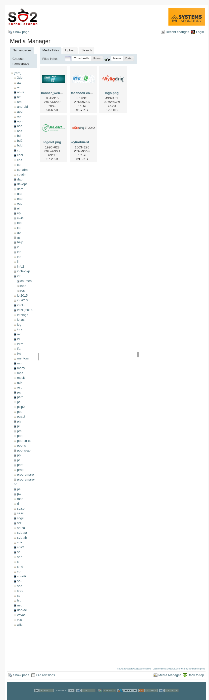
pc (18, 402)
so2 (19, 581)
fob (19, 223)
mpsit (21, 378)
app (19, 121)
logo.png (112, 93)
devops (22, 184)
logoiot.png (52, 142)
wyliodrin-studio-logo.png (91, 142)
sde (19, 542)
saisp (20, 508)
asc (19, 126)
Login (200, 32)
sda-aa (22, 532)
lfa (18, 348)
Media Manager (169, 675)
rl (18, 503)
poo (19, 436)
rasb (20, 499)
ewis (20, 218)
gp (18, 232)
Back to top (196, 675)
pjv (19, 421)
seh (19, 557)
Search (86, 50)
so (18, 571)
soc (19, 586)
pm (19, 431)
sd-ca (21, 528)
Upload (70, 50)
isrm (20, 344)
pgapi (21, 416)
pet (19, 412)
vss (19, 620)
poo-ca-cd (24, 441)
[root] (17, 73)
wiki (19, 625)
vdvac (21, 615)
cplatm (21, 174)
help (20, 242)
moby (21, 368)
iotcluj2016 (24, 310)
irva (19, 329)
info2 (20, 266)
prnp (20, 470)
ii (17, 261)
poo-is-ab (23, 450)
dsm (20, 189)
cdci (20, 155)
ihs (19, 257)
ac (18, 87)
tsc (19, 600)
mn (19, 363)
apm (20, 116)
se (18, 552)
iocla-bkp (23, 271)
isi (18, 339)
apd (19, 111)
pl (18, 426)
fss (19, 228)
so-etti (21, 576)
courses (26, 281)
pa (18, 392)
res (22, 290)
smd (20, 566)
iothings (22, 315)
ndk (19, 383)
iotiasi (21, 319)
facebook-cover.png (86, 93)
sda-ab (22, 537)
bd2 (19, 140)
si (18, 561)
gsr (19, 237)
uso (19, 605)
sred (20, 591)
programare (25, 474)
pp (18, 455)
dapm (21, 179)
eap (19, 199)
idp (19, 252)
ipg (19, 324)
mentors (23, 358)
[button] (81, 58)
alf (18, 97)
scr (19, 523)
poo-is (21, 445)
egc (19, 203)
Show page (21, 32)
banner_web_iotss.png (58, 93)
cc (18, 150)
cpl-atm (22, 170)
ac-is (20, 92)
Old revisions (45, 675)
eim (19, 208)
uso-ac (22, 610)
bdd (19, 145)
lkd (19, 353)
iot (18, 276)
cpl (19, 165)
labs (23, 286)
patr (19, 397)
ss (18, 595)
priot (20, 465)
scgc (20, 518)
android (22, 106)
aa (18, 82)
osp (19, 387)
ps (18, 489)
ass (19, 131)
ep (18, 213)
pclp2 (21, 407)
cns (19, 160)
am (19, 102)
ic (18, 247)
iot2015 (22, 295)
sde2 (20, 547)
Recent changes (177, 32)
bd (18, 136)
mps (20, 373)
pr (18, 460)
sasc (20, 513)
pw (19, 494)
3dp (19, 77)
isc (19, 334)
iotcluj (21, 305)
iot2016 (22, 300)
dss (19, 194)
